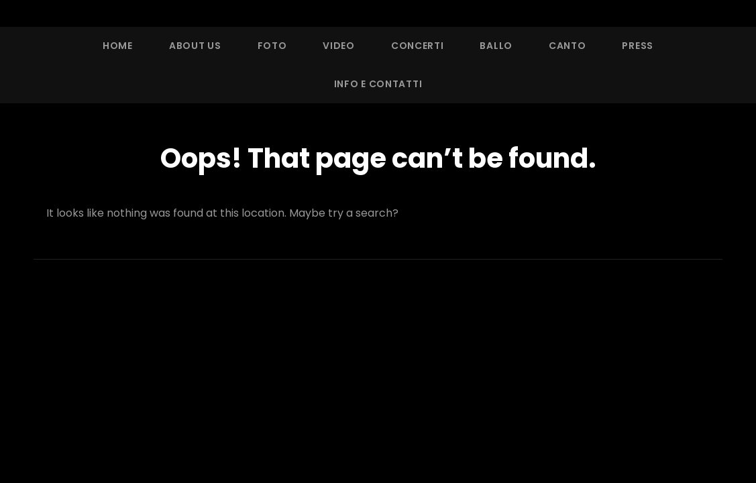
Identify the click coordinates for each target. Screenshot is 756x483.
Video (339, 45)
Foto (272, 45)
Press (637, 45)
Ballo (496, 45)
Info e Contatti (378, 84)
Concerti (417, 45)
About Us (195, 45)
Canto (567, 45)
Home (118, 45)
